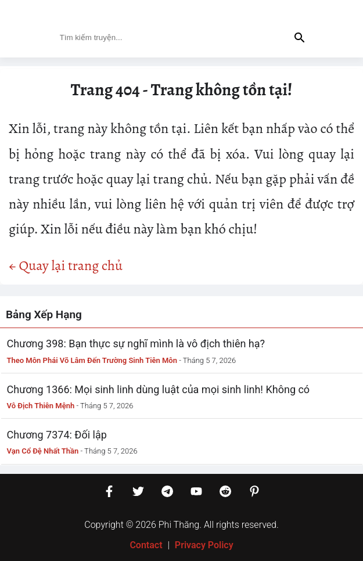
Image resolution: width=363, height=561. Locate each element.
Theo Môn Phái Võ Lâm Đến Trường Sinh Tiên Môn (92, 360)
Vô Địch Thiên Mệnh (41, 405)
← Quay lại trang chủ (66, 265)
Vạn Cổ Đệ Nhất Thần (43, 451)
